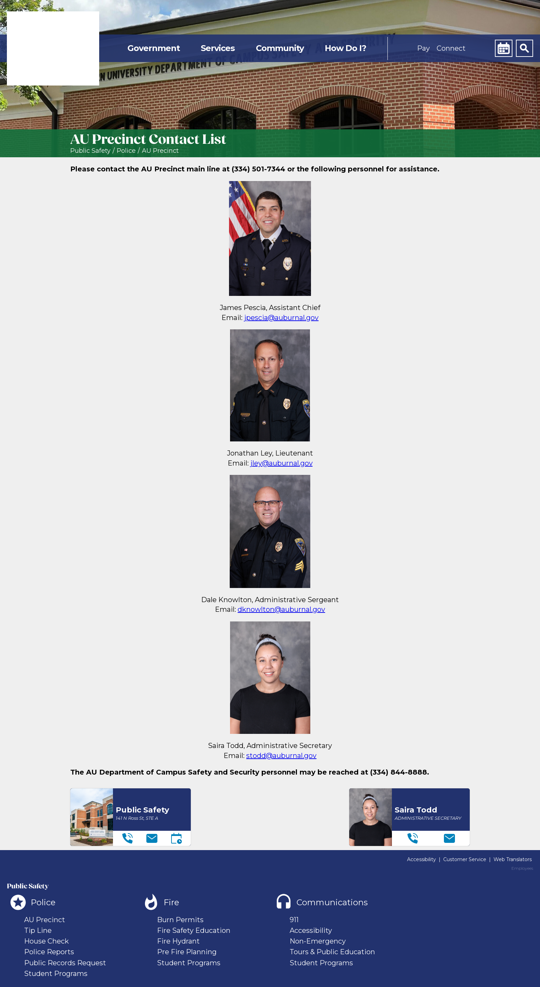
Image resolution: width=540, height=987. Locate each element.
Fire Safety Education (193, 930)
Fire (171, 902)
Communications (332, 902)
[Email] (151, 838)
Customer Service (464, 859)
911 (294, 920)
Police (126, 150)
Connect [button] (451, 48)
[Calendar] (503, 48)
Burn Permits (180, 920)
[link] (53, 48)
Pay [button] (423, 48)
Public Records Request (65, 963)
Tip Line (38, 930)
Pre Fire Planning (187, 952)
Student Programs (55, 973)
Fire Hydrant (178, 941)
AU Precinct (160, 150)
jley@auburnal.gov (281, 463)
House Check (46, 941)
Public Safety (90, 150)
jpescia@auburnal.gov (281, 317)
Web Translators (513, 859)
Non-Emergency (318, 941)
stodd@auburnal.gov (281, 755)
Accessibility (421, 859)
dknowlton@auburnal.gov (281, 609)
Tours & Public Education (332, 952)
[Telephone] (127, 838)
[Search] (524, 48)
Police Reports (49, 952)
